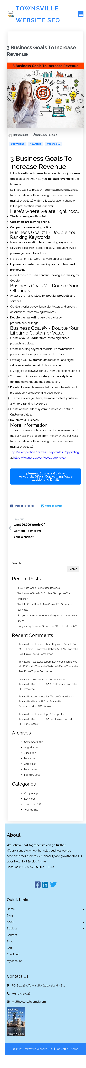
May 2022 (29, 770)
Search (16, 575)
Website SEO (54, 156)
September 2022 (33, 754)
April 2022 (30, 776)
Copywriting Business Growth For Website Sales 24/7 (47, 638)
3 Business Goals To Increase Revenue (38, 600)
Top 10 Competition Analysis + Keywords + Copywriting (44, 464)
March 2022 (30, 781)
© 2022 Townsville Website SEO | (34, 1061)
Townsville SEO (32, 816)
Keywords (36, 156)
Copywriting (18, 156)
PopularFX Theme (66, 1061)
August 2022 (31, 759)
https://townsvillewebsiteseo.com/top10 (39, 470)
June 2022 (30, 765)
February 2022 (32, 787)
